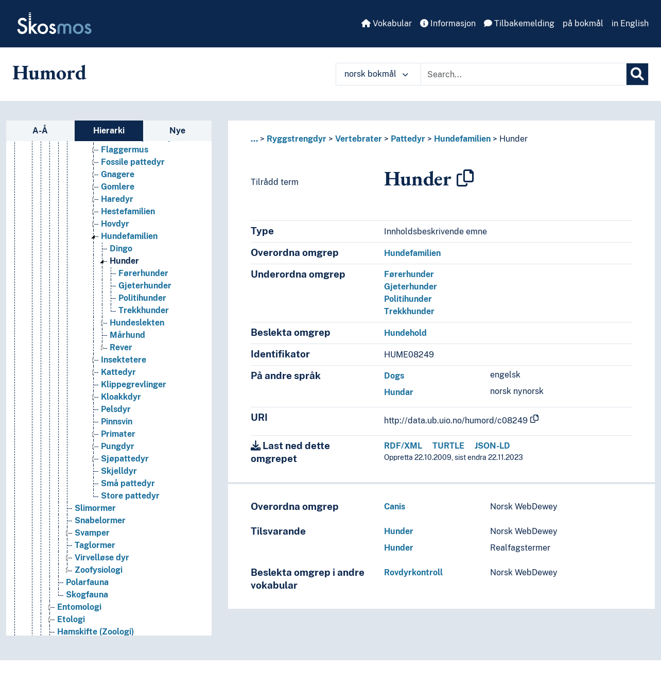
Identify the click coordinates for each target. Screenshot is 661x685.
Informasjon (448, 23)
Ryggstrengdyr (296, 139)
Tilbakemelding (519, 23)
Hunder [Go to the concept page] (124, 261)
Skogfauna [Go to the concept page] (87, 595)
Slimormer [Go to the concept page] (95, 508)
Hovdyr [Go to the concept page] (115, 224)
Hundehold (405, 333)
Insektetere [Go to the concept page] (123, 360)
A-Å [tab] (40, 130)
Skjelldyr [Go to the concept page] (119, 471)
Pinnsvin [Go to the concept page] (116, 422)
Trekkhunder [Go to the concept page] (143, 311)
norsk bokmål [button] (376, 74)
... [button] (254, 139)
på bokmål (583, 23)
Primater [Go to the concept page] (118, 434)
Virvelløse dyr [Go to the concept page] (102, 558)
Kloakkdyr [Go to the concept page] (121, 397)
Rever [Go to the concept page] (121, 348)
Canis (394, 506)
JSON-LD (492, 446)
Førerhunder (409, 274)
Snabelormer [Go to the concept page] (100, 521)
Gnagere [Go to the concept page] (117, 175)
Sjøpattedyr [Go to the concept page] (125, 459)
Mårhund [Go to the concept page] (127, 335)
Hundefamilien (462, 139)
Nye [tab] (177, 130)
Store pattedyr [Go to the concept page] (130, 496)
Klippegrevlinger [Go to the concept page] (133, 385)
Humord (49, 72)
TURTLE (448, 446)
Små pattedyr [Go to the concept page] (128, 484)
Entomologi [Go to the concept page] (79, 607)
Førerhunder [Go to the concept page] (143, 274)
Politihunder (408, 299)
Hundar (398, 392)
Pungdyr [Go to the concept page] (117, 447)
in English (630, 23)
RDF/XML (403, 446)
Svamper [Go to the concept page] (92, 533)
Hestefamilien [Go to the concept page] (128, 212)
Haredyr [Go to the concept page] (117, 199)
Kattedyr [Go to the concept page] (118, 373)
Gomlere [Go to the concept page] (117, 187)
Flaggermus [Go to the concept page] (124, 150)
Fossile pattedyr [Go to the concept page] (133, 162)
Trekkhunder (409, 311)
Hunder (513, 139)
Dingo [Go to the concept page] (121, 249)
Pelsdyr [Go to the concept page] (116, 410)
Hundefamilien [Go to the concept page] (129, 237)
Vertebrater (358, 139)
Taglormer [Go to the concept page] (95, 546)
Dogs (394, 376)
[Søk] (637, 74)
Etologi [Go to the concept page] (71, 620)
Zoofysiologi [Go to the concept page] (99, 570)
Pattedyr (408, 139)
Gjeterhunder (410, 287)
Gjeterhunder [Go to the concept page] (144, 286)
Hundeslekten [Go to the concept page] (137, 323)
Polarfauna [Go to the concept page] (87, 583)
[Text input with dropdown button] (524, 74)
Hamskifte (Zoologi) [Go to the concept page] (95, 632)
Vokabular (386, 23)
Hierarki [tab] (109, 130)
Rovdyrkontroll (413, 572)
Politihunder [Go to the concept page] (142, 298)
